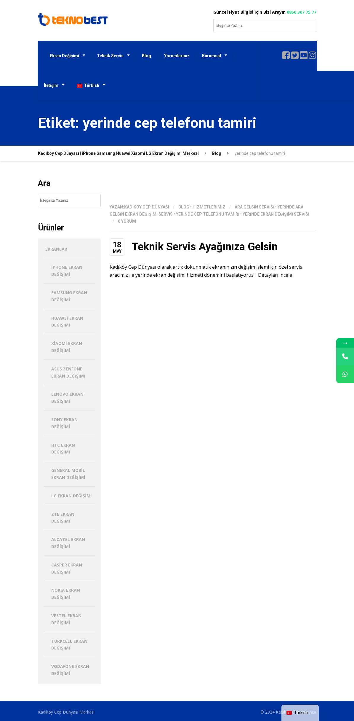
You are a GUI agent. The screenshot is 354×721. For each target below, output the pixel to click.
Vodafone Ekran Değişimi (70, 669)
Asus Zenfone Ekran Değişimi (68, 372)
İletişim (51, 85)
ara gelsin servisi (254, 207)
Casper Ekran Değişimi (66, 568)
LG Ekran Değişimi (71, 496)
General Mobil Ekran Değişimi (68, 473)
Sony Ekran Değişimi (64, 423)
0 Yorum (127, 221)
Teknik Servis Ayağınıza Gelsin (205, 247)
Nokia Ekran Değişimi (65, 593)
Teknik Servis (110, 55)
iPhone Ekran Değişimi (66, 270)
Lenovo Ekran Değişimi (67, 397)
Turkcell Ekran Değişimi (69, 644)
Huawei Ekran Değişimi (67, 321)
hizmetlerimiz (209, 207)
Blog (146, 55)
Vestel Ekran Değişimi (66, 619)
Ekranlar (56, 249)
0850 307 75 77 (301, 12)
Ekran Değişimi (64, 55)
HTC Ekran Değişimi (63, 448)
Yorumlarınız (177, 55)
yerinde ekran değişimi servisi (276, 214)
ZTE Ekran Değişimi (62, 517)
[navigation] (300, 713)
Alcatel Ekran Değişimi (68, 543)
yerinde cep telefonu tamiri (207, 214)
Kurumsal (211, 55)
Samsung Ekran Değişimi (69, 296)
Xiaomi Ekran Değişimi (66, 346)
